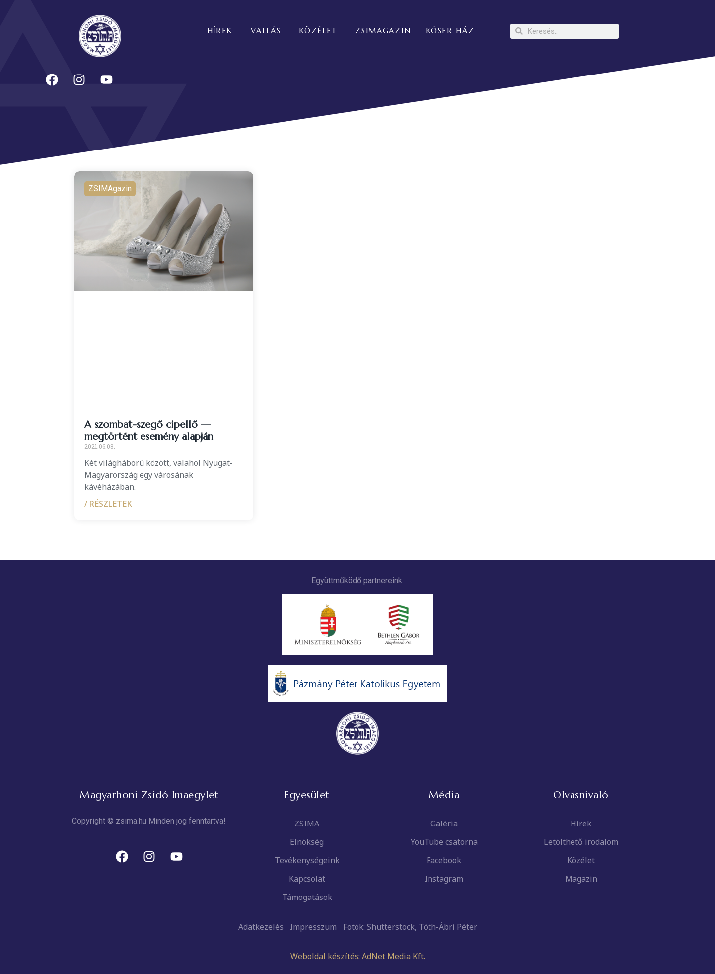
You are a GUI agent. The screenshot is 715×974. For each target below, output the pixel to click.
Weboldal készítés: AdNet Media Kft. (357, 956)
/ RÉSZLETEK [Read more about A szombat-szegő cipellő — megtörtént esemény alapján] (108, 503)
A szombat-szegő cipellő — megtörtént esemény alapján (148, 430)
